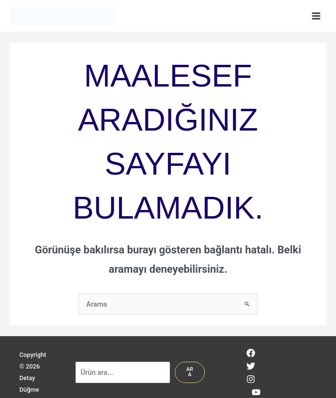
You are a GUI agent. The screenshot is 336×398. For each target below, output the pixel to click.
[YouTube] (256, 392)
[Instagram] (250, 379)
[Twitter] (250, 366)
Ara (189, 372)
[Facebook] (250, 353)
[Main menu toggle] (316, 16)
